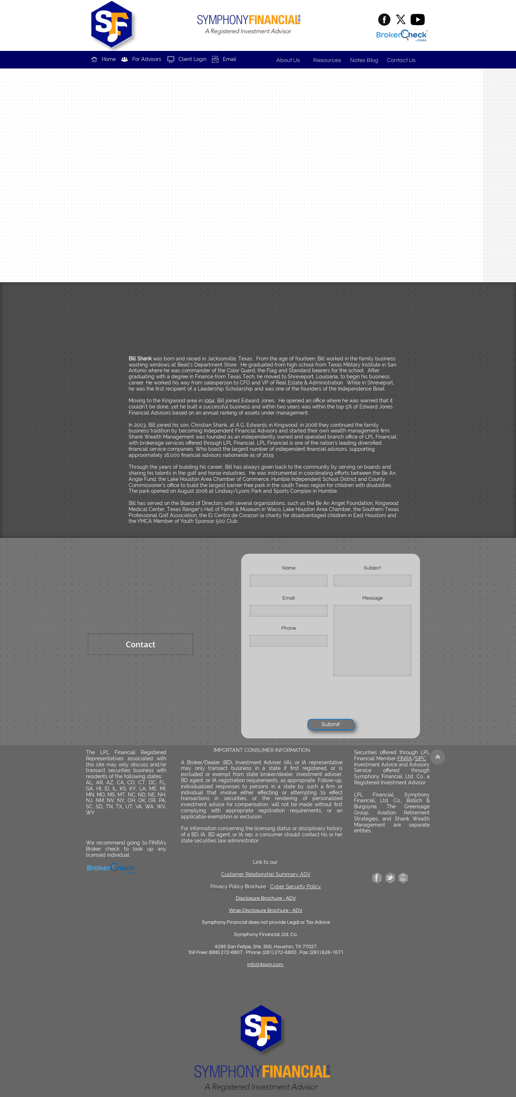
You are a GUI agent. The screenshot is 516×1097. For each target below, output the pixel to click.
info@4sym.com (265, 964)
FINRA (404, 758)
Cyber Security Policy (295, 886)
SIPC (420, 758)
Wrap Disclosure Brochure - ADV (265, 910)
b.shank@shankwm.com (267, 215)
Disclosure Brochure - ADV (266, 898)
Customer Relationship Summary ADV (265, 874)
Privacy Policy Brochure (238, 886)
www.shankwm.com (257, 137)
